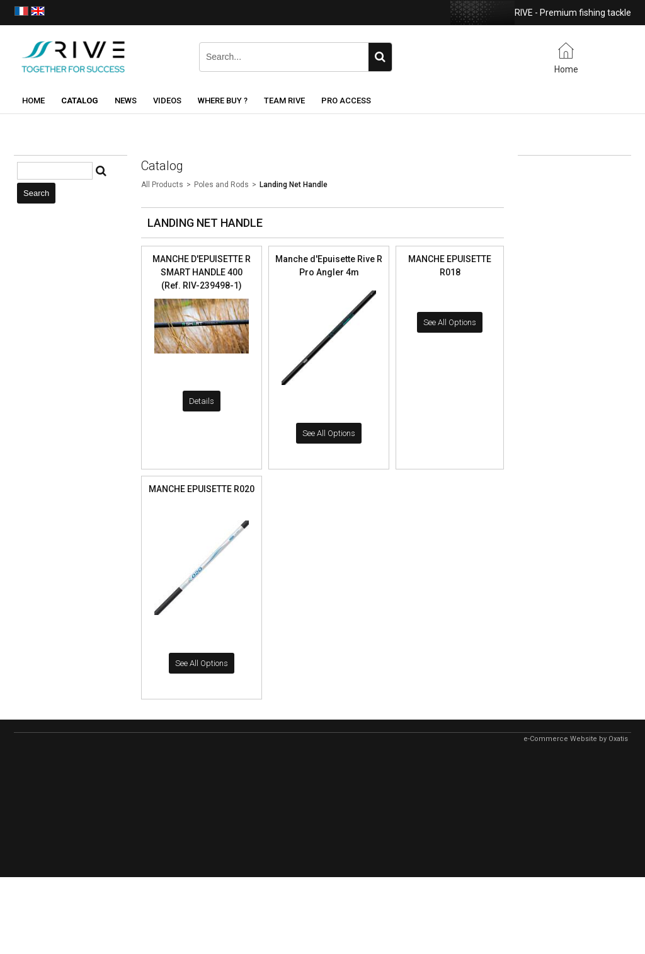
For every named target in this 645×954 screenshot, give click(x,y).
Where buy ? (223, 100)
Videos (167, 100)
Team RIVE (284, 100)
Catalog (79, 100)
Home (33, 100)
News (126, 100)
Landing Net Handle (294, 184)
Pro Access (346, 100)
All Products (162, 184)
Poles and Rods (221, 184)
